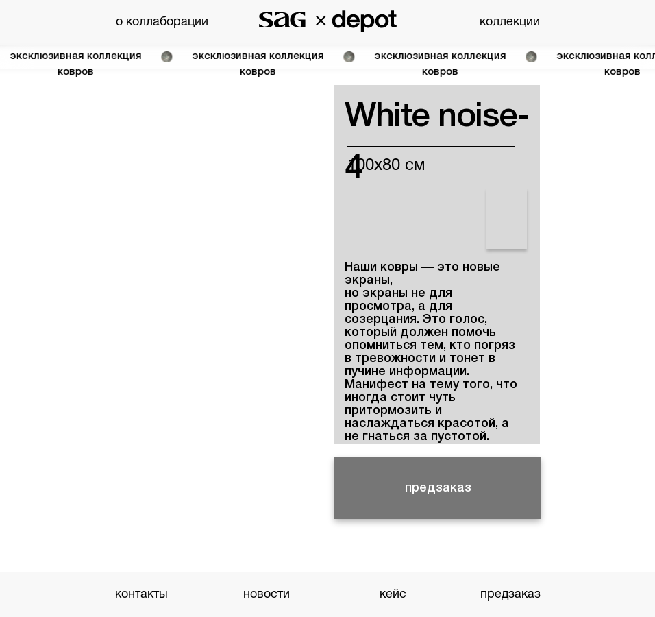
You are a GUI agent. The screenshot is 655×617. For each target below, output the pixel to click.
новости (266, 595)
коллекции (510, 22)
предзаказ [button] (438, 488)
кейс (393, 595)
